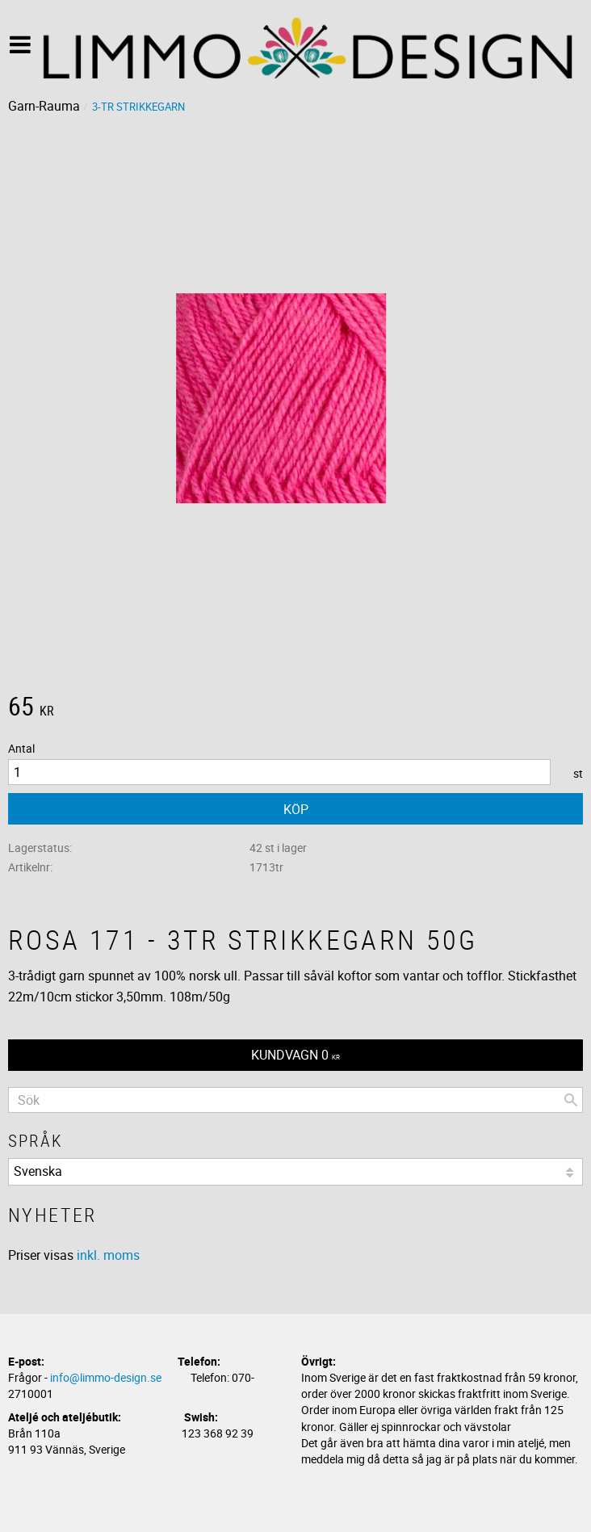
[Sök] (571, 1100)
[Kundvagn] (295, 1055)
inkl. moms (108, 1255)
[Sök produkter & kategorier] (295, 1100)
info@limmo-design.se (105, 1377)
